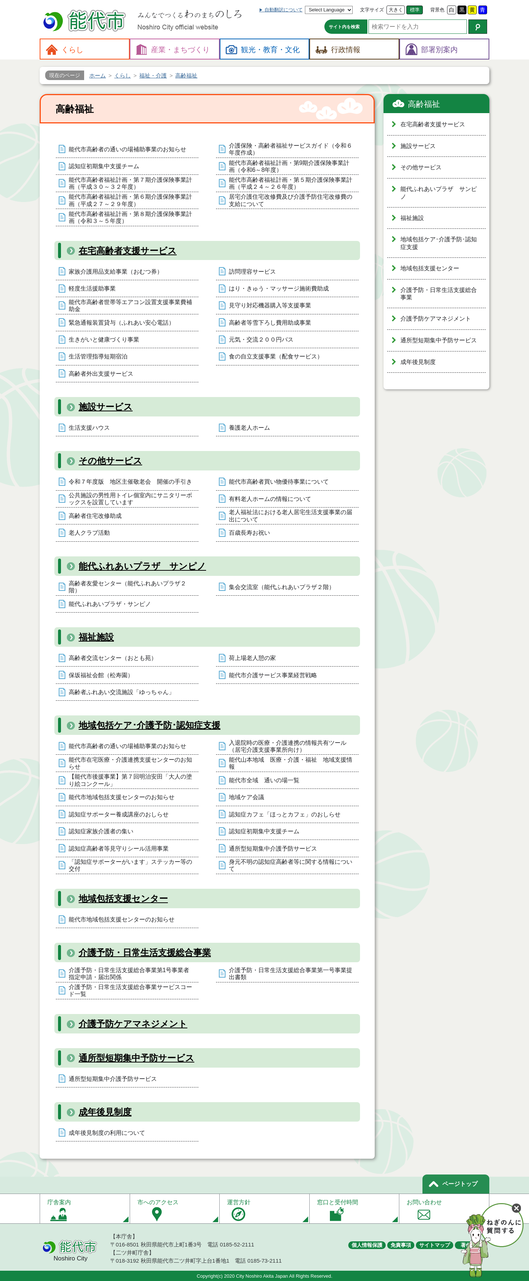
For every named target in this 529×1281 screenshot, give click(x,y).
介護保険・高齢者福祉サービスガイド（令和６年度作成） (290, 149)
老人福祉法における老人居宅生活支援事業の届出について (290, 515)
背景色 (437, 9)
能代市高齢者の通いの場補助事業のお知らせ (127, 149)
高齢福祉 (424, 104)
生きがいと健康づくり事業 (104, 339)
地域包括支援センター (123, 898)
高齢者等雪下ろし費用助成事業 (270, 323)
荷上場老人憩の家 (252, 658)
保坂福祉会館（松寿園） (101, 675)
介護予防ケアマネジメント (133, 1024)
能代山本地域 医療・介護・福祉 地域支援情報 (290, 763)
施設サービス (106, 407)
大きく (396, 9)
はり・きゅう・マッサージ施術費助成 (279, 288)
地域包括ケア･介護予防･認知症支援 (149, 725)
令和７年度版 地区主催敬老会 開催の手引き (130, 482)
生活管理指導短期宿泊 (98, 356)
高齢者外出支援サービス (101, 374)
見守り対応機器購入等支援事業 (270, 305)
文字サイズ (372, 9)
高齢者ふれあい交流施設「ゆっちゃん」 (121, 692)
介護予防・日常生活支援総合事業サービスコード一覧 (130, 990)
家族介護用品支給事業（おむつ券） (116, 271)
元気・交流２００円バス (261, 339)
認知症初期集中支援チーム (104, 166)
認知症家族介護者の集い (101, 831)
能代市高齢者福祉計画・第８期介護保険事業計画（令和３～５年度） (130, 217)
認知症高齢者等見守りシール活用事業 (119, 848)
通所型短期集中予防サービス (136, 1058)
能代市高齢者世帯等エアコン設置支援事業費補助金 (130, 305)
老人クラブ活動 (89, 533)
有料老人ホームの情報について (270, 499)
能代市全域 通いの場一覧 (264, 780)
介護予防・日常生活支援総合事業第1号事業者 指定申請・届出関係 (132, 973)
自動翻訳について (283, 9)
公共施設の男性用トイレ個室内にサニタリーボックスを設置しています (130, 498)
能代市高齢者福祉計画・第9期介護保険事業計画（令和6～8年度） (289, 166)
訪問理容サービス (252, 271)
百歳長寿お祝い (249, 533)
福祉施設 (96, 637)
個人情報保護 (367, 1245)
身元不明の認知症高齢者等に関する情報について (290, 865)
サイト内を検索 (344, 26)
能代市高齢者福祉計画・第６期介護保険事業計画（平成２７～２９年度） (130, 200)
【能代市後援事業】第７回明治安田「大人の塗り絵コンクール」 (130, 780)
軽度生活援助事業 (92, 288)
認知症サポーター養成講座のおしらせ (119, 814)
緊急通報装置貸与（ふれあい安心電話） (121, 323)
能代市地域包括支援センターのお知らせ (121, 797)
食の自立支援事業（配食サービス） (276, 356)
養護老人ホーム (249, 428)
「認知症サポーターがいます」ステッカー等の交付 (130, 865)
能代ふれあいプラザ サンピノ (142, 566)
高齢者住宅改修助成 (95, 516)
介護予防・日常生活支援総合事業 (145, 952)
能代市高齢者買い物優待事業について (279, 482)
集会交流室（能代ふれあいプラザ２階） (282, 587)
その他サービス (110, 461)
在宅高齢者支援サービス (128, 251)
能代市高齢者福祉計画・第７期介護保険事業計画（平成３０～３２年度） (130, 183)
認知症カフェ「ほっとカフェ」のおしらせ (285, 814)
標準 (415, 9)
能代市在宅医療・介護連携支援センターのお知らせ (130, 763)
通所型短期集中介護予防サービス (273, 848)
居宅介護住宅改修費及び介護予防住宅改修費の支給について (290, 200)
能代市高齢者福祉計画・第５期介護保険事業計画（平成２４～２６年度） (290, 183)
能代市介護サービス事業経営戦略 (273, 675)
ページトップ (460, 1184)
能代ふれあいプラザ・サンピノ (110, 604)
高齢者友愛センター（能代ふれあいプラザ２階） (127, 586)
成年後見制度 (105, 1112)
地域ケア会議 (246, 797)
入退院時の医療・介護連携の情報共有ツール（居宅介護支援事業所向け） (287, 746)
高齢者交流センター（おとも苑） (113, 658)
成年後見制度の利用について (107, 1133)
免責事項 (401, 1245)
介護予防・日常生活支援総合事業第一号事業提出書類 (290, 973)
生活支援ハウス (89, 428)
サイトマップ (434, 1245)
